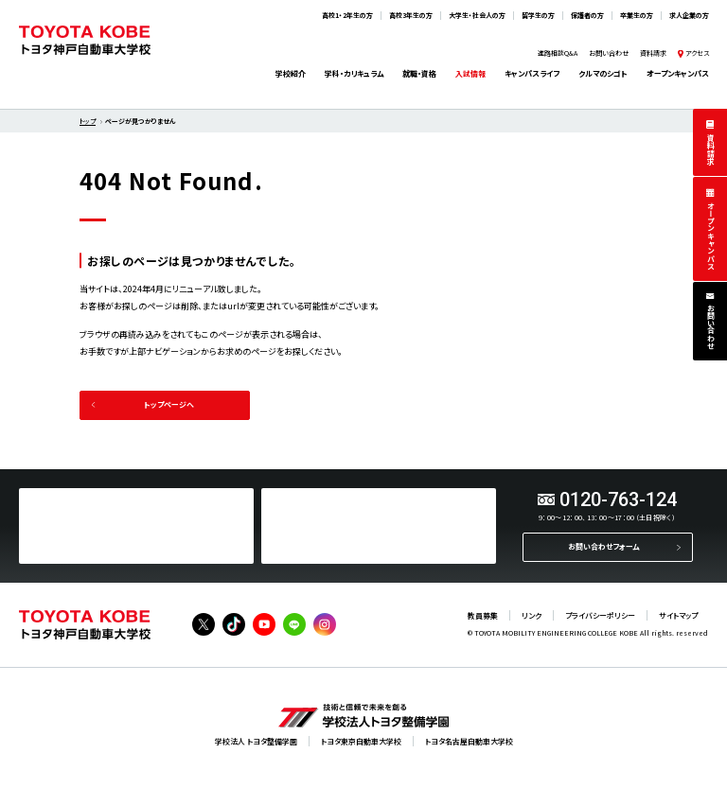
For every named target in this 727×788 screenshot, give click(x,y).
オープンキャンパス (710, 235)
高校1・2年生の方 (347, 15)
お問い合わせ (710, 326)
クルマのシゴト (603, 73)
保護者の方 (587, 15)
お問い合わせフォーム (603, 546)
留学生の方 (538, 15)
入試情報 (470, 73)
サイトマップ (678, 615)
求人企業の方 (689, 15)
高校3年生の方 (411, 15)
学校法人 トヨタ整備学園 (256, 741)
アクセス (697, 53)
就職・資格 (419, 73)
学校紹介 (290, 73)
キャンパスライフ (532, 73)
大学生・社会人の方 (477, 15)
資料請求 (710, 149)
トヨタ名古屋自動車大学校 (469, 741)
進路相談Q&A (557, 53)
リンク (531, 615)
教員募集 (483, 615)
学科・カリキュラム (354, 73)
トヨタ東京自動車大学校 (361, 741)
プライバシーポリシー (600, 615)
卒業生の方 (636, 15)
